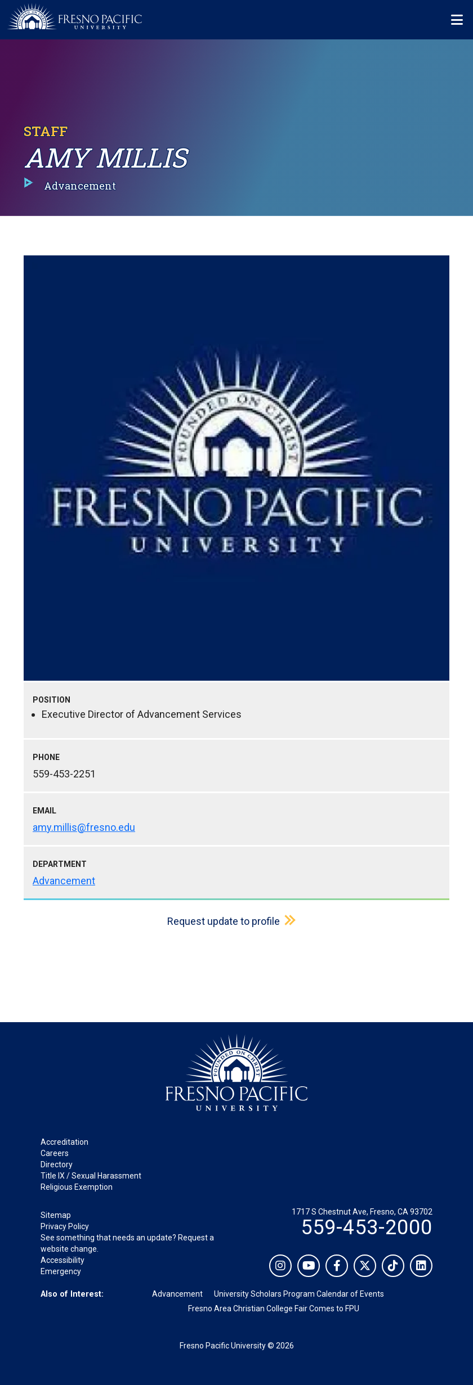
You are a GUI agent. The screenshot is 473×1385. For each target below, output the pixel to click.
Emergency (61, 1271)
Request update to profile (223, 921)
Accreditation (64, 1141)
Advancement (64, 881)
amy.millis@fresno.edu (84, 827)
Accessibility (62, 1260)
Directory (57, 1164)
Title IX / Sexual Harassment (91, 1175)
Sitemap (56, 1215)
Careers (55, 1153)
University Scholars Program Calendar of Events (299, 1293)
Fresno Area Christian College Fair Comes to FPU (273, 1308)
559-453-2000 (366, 1227)
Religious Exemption (77, 1186)
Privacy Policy (65, 1226)
